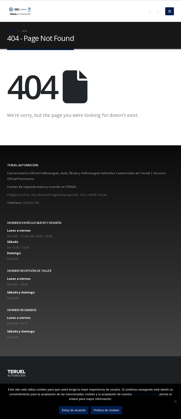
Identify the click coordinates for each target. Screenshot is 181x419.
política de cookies (145, 394)
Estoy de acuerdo (74, 410)
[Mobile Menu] (169, 11)
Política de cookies (106, 410)
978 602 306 (31, 203)
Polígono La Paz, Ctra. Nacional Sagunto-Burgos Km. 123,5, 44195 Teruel (57, 195)
